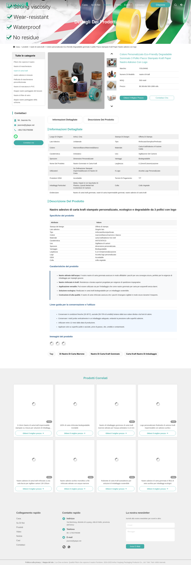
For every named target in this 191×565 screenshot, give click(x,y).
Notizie (19, 536)
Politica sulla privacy (33, 562)
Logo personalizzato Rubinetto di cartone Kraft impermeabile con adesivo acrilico (157, 426)
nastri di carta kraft (37, 47)
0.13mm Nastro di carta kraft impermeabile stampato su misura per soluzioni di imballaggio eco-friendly (33, 426)
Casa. (85, 5)
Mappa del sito (48, 562)
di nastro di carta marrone (71, 354)
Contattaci (140, 5)
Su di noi (95, 5)
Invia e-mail (135, 546)
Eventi (128, 5)
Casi (18, 540)
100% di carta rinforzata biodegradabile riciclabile (75, 426)
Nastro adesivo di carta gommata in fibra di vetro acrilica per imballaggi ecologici (157, 482)
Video (118, 5)
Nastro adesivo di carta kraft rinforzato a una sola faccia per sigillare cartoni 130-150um (33, 482)
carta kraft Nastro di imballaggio (141, 354)
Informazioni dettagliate (65, 119)
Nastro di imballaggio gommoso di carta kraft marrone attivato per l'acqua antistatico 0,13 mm (116, 426)
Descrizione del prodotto (101, 119)
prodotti (108, 5)
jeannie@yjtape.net (26, 125)
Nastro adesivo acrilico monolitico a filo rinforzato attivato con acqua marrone (74, 482)
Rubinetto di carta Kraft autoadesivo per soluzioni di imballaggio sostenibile (116, 482)
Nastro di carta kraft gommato (105, 354)
